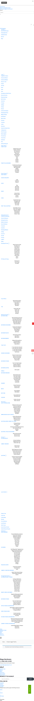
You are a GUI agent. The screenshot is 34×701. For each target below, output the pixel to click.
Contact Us (2, 635)
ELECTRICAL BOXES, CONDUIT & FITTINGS (8, 421)
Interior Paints (17, 193)
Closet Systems (17, 586)
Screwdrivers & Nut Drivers (6, 93)
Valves (17, 256)
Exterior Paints (17, 194)
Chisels (2, 83)
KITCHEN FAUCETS (4, 438)
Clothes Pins (17, 627)
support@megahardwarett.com (6, 664)
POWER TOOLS (3, 146)
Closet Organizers (17, 582)
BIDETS (2, 388)
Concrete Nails (17, 558)
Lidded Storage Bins (17, 595)
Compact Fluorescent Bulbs (17, 456)
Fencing (2, 237)
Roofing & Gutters (4, 220)
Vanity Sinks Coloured (17, 321)
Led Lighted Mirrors (17, 341)
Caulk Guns (17, 180)
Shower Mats (17, 330)
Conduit (17, 425)
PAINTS (2, 191)
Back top (29, 689)
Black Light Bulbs (17, 461)
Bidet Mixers (17, 304)
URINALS (2, 370)
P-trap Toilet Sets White (17, 349)
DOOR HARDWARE (4, 532)
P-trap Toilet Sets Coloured (17, 347)
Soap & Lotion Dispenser (17, 326)
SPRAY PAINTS (3, 174)
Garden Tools (3, 513)
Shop (1, 632)
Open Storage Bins (17, 596)
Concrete (3, 233)
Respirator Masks (17, 210)
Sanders (17, 159)
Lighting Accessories (17, 407)
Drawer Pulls (17, 447)
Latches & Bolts (17, 538)
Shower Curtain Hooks (17, 356)
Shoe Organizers (17, 585)
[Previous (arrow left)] (0, 700)
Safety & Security (4, 143)
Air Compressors (17, 151)
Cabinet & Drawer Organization (17, 621)
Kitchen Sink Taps (17, 308)
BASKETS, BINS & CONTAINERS (6, 592)
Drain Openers (17, 247)
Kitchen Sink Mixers (17, 301)
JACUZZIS (3, 397)
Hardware (3, 531)
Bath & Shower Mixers (17, 300)
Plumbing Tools (17, 245)
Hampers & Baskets (17, 364)
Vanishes (17, 196)
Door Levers (17, 543)
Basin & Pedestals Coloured (17, 317)
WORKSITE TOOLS (3, 630)
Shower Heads (17, 249)
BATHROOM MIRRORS (5, 338)
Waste (17, 257)
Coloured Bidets (17, 390)
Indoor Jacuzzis (17, 400)
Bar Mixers (17, 305)
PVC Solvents (17, 260)
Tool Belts (17, 172)
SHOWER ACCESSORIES (5, 353)
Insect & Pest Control (5, 527)
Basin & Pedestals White (17, 320)
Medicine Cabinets (17, 342)
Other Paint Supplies (17, 209)
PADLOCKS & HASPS (4, 564)
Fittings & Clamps (17, 423)
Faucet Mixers (3, 298)
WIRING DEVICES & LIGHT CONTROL (7, 414)
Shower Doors (17, 387)
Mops (2, 38)
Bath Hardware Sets (17, 374)
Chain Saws (17, 153)
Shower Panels (17, 386)
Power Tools (4, 145)
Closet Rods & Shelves (17, 580)
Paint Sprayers (17, 211)
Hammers (3, 101)
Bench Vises (3, 118)
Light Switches (17, 420)
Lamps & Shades (17, 410)
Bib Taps (17, 313)
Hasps (17, 569)
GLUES (2, 183)
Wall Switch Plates (17, 418)
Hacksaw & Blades (4, 79)
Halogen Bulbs (17, 462)
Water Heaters (17, 253)
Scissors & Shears (4, 77)
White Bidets (17, 391)
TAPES (2, 198)
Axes (2, 91)
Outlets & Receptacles (17, 416)
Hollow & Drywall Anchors (17, 551)
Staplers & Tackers (4, 75)
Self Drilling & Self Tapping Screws (17, 549)
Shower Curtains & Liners (17, 355)
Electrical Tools (17, 434)
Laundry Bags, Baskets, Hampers (17, 625)
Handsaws (3, 139)
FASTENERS (3, 547)
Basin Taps (17, 311)
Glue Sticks (17, 190)
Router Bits (17, 171)
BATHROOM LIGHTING (5, 367)
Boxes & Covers (17, 424)
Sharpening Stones (4, 112)
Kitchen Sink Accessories (17, 450)
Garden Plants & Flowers (5, 528)
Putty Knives (3, 135)
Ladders (2, 239)
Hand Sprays (17, 254)
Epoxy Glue (17, 187)
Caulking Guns (3, 130)
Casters (17, 574)
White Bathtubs (17, 396)
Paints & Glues (4, 173)
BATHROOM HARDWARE (5, 372)
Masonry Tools (3, 81)
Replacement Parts (17, 441)
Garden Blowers (17, 154)
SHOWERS (3, 383)
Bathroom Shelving (17, 366)
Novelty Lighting (17, 409)
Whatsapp (2, 696)
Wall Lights (17, 413)
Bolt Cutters (3, 99)
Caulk (17, 179)
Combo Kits (17, 155)
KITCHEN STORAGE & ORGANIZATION (7, 616)
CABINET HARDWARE (5, 443)
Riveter (2, 108)
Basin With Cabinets (17, 322)
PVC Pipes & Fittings (5, 259)
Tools (2, 74)
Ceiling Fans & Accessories (17, 404)
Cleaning (3, 29)
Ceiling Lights (17, 412)
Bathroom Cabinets (17, 365)
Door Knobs (17, 542)
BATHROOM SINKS (4, 315)
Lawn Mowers (3, 523)
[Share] (1, 699)
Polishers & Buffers (17, 149)
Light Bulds (3, 455)
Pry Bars (2, 103)
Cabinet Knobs (17, 445)
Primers (17, 195)
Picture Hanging (17, 554)
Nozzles (2, 519)
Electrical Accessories (17, 433)
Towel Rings (17, 380)
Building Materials (5, 215)
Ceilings (2, 231)
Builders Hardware (4, 222)
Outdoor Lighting (17, 408)
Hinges (17, 546)
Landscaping (3, 517)
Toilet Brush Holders (17, 328)
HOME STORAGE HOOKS (5, 611)
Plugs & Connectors (17, 417)
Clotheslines (17, 626)
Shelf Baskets (17, 597)
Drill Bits (17, 168)
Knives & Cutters (4, 95)
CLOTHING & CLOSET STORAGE (6, 577)
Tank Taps (17, 312)
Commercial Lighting (17, 406)
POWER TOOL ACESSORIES (6, 163)
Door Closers (17, 540)
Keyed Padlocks (17, 567)
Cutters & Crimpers (4, 110)
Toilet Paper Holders (17, 376)
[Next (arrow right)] (1, 700)
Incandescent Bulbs (17, 459)
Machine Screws (17, 556)
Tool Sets (3, 122)
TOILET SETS (3, 345)
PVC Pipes (17, 263)
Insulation (3, 227)
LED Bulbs (17, 463)
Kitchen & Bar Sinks (17, 453)
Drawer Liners (17, 589)
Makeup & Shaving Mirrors (17, 340)
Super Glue (17, 188)
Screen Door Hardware (17, 535)
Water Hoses (3, 525)
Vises (2, 89)
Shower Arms (17, 248)
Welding (2, 104)
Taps (2, 306)
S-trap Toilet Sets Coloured (17, 348)
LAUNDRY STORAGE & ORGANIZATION (8, 623)
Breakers (17, 429)
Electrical (3, 401)
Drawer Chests (17, 588)
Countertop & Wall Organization (17, 619)
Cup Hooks (17, 615)
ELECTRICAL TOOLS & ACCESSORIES (7, 431)
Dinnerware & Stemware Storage (17, 618)
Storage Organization (5, 576)
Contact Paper (17, 591)
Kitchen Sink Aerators (17, 451)
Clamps (2, 106)
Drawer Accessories (17, 581)
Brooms (2, 36)
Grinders (17, 161)
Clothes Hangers (17, 583)
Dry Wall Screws (17, 555)
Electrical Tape (17, 435)
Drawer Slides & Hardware (17, 573)
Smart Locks (17, 541)
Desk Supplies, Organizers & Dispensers (17, 607)
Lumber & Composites (5, 216)
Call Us (1, 689)
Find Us (1, 692)
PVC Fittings (17, 262)
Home (1, 629)
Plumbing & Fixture (5, 243)
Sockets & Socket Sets (5, 128)
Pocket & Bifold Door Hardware (17, 534)
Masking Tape (17, 202)
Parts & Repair (17, 250)
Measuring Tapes (4, 97)
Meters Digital (3, 133)
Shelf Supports (17, 557)
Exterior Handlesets (17, 537)
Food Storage (17, 622)
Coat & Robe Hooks (17, 378)
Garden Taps (17, 309)
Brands (1, 631)
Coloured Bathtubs (17, 395)
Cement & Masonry (4, 218)
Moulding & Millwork (4, 229)
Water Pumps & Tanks (17, 244)
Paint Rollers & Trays (17, 207)
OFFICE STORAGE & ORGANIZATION (7, 605)
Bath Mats (17, 331)
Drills (17, 157)
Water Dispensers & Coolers (17, 449)
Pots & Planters (4, 521)
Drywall (2, 235)
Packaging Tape (17, 201)
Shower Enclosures (17, 385)
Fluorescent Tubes (17, 460)
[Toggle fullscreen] (2, 699)
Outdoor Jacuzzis (17, 399)
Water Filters (17, 255)
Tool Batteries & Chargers (17, 165)
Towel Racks (17, 382)
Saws (17, 158)
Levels (2, 124)
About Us (1, 633)
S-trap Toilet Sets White (17, 350)
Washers (17, 562)
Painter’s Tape (17, 213)
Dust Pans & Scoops (5, 30)
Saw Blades (17, 169)
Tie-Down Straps (17, 552)
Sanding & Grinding (17, 166)
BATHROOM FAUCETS (5, 332)
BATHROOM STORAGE (5, 361)
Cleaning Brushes (4, 32)
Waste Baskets (17, 329)
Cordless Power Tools (17, 148)
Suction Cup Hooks (17, 613)
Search (1, 10)
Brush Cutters (17, 152)
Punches (2, 120)
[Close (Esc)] (0, 699)
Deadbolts (17, 544)
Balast (17, 430)
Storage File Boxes (17, 610)
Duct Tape (17, 204)
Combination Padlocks (17, 566)
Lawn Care (3, 515)
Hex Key (2, 85)
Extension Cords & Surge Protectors (17, 426)
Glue (17, 185)
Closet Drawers (17, 587)
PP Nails (17, 563)
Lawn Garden (4, 492)
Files (2, 141)
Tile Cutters (3, 137)
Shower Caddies (17, 358)
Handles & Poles (4, 34)
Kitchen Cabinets (17, 454)
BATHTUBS (3, 393)
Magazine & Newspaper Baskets (17, 594)
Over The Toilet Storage (17, 363)
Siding (2, 241)
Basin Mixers (17, 303)
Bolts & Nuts (17, 561)
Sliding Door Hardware (17, 536)
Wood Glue (17, 186)
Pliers (2, 87)
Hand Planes (3, 116)
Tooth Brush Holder (17, 377)
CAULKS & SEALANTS (5, 177)
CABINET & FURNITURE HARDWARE (7, 570)
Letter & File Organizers (17, 608)
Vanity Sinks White (17, 323)
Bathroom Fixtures (5, 314)
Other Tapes (17, 203)
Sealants (17, 182)
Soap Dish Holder (17, 379)
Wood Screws (17, 560)
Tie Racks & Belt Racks (17, 579)
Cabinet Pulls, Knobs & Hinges (17, 572)
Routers (17, 160)
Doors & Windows (4, 224)
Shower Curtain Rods (17, 357)
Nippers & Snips (4, 114)
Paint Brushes (17, 212)
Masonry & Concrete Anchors (17, 550)
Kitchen (3, 437)
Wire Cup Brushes (17, 167)
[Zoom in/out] (3, 699)
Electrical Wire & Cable (17, 428)
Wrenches (3, 126)
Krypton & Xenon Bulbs (17, 457)
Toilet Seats (17, 351)
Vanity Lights (17, 369)
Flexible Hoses (17, 251)
